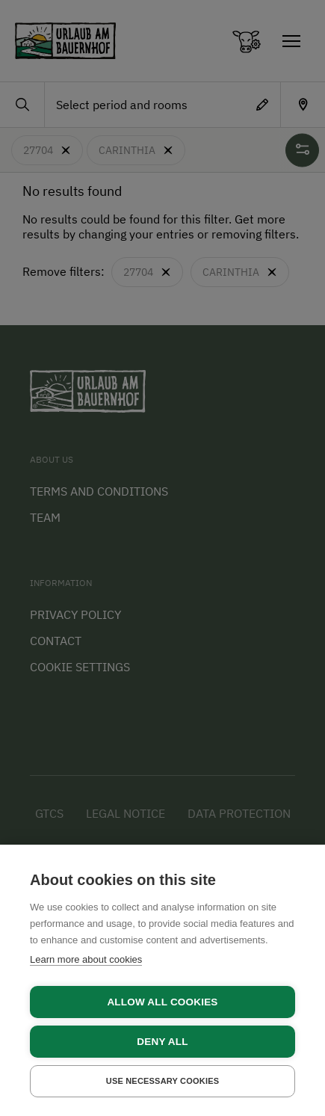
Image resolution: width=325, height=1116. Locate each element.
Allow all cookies (162, 1002)
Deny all (162, 1041)
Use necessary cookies (163, 1080)
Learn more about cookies (86, 959)
